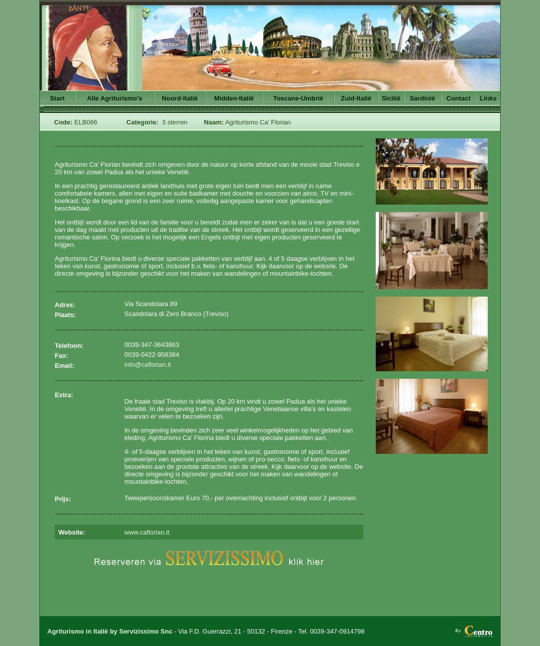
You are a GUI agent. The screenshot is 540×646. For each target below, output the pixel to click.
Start (57, 98)
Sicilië (391, 98)
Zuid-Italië (356, 98)
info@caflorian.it (147, 364)
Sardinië (422, 98)
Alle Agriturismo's (114, 98)
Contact (458, 98)
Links (488, 98)
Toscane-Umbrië (298, 98)
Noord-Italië (180, 98)
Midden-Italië (233, 98)
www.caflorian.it (146, 532)
